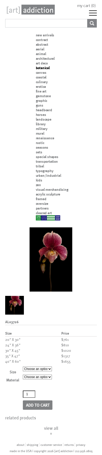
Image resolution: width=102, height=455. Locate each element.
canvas (41, 72)
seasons (42, 147)
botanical (43, 68)
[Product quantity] (29, 394)
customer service (51, 444)
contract (42, 40)
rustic (40, 143)
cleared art (44, 213)
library (41, 124)
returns (69, 444)
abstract (42, 44)
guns (39, 105)
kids (39, 180)
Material (12, 380)
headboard (44, 110)
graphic (41, 101)
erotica (41, 86)
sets (39, 152)
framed (41, 199)
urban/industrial (48, 175)
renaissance (45, 138)
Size (13, 372)
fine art (41, 91)
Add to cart (38, 404)
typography (44, 171)
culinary (42, 82)
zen (38, 185)
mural (40, 133)
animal (41, 54)
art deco (42, 63)
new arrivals (45, 35)
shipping (32, 444)
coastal (41, 77)
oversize (42, 204)
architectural (45, 58)
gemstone (43, 96)
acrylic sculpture (48, 194)
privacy (80, 444)
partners (42, 208)
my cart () (86, 5)
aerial (40, 49)
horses (41, 115)
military (41, 129)
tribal (40, 166)
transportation (47, 161)
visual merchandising (52, 189)
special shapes (47, 157)
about (20, 444)
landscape (43, 119)
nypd (40, 218)
